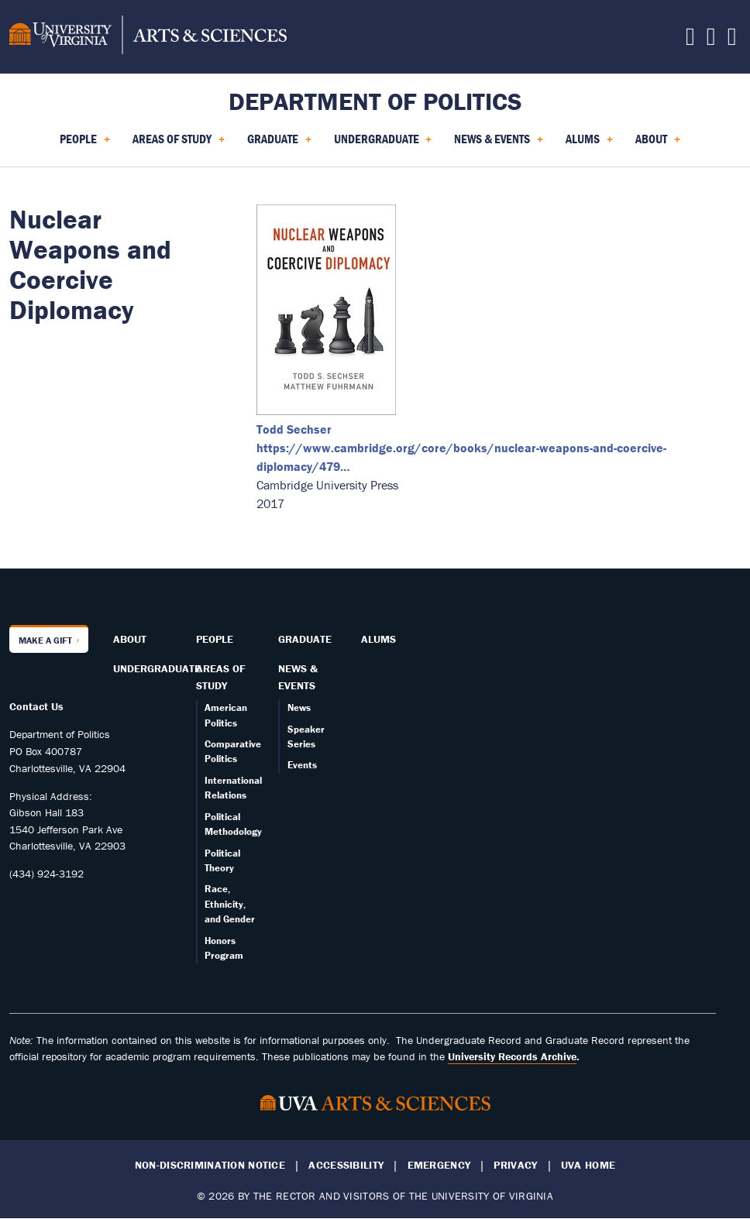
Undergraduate (157, 668)
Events (302, 764)
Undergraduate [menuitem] (383, 144)
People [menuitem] (84, 144)
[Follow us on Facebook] (690, 40)
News (299, 707)
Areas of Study (221, 676)
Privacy (515, 1165)
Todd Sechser (294, 429)
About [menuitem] (657, 144)
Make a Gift (45, 640)
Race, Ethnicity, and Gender (230, 903)
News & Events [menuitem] (498, 144)
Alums (378, 639)
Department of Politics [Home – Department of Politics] (375, 101)
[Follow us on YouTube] (732, 40)
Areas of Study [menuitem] (178, 144)
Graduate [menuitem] (279, 144)
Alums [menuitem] (589, 144)
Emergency (439, 1165)
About (129, 639)
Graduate (305, 639)
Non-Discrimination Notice (210, 1165)
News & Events (298, 676)
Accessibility (346, 1165)
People (214, 639)
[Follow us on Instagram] (711, 40)
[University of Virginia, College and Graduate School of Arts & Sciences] (148, 37)
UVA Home (588, 1165)
